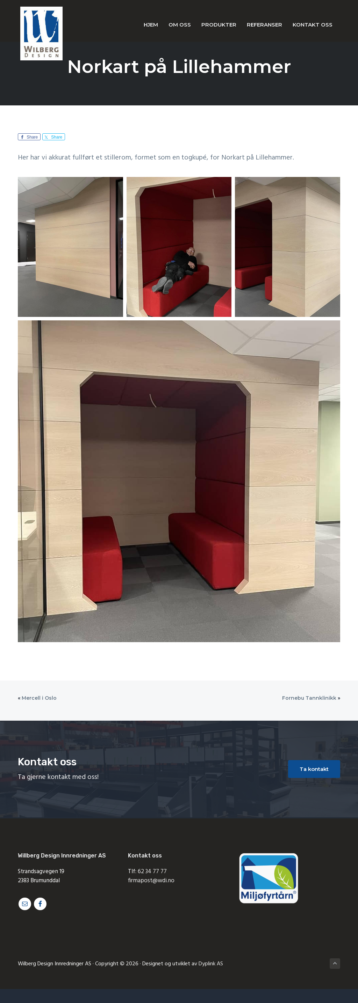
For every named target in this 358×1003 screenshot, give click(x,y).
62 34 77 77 (152, 871)
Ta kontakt (314, 769)
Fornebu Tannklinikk (309, 698)
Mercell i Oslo (39, 698)
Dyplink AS (211, 963)
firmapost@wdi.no (151, 880)
